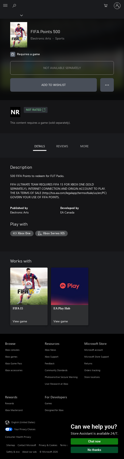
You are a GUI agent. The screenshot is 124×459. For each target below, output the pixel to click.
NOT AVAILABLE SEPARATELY (62, 68)
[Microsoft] (61, 3)
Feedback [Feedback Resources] (49, 363)
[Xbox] (11, 15)
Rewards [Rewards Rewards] (9, 403)
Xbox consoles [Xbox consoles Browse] (12, 349)
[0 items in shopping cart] (107, 6)
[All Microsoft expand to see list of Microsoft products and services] (5, 6)
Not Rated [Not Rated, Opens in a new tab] (35, 110)
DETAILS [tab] (39, 146)
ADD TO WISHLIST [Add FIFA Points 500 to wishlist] (53, 85)
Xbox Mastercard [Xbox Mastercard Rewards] (14, 410)
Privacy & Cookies (48, 445)
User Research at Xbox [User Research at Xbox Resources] (56, 383)
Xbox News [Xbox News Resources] (50, 349)
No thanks (94, 450)
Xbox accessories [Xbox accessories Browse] (14, 370)
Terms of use (66, 445)
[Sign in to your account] (117, 6)
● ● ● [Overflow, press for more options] (107, 85)
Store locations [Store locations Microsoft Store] (92, 377)
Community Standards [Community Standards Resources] (56, 370)
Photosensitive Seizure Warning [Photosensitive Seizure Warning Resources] (61, 377)
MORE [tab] (84, 146)
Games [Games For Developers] (48, 403)
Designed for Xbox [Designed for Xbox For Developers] (54, 410)
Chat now (94, 441)
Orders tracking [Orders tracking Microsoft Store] (92, 370)
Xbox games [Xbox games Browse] (11, 356)
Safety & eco (13, 451)
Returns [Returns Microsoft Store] (88, 363)
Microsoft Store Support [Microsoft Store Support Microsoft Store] (96, 356)
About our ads (29, 451)
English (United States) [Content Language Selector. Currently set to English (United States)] (23, 422)
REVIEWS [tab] (62, 146)
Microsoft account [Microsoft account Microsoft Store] (93, 349)
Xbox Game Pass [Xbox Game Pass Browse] (13, 363)
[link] (29, 296)
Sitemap (10, 445)
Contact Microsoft (27, 445)
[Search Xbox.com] (14, 5)
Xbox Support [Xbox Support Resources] (51, 356)
